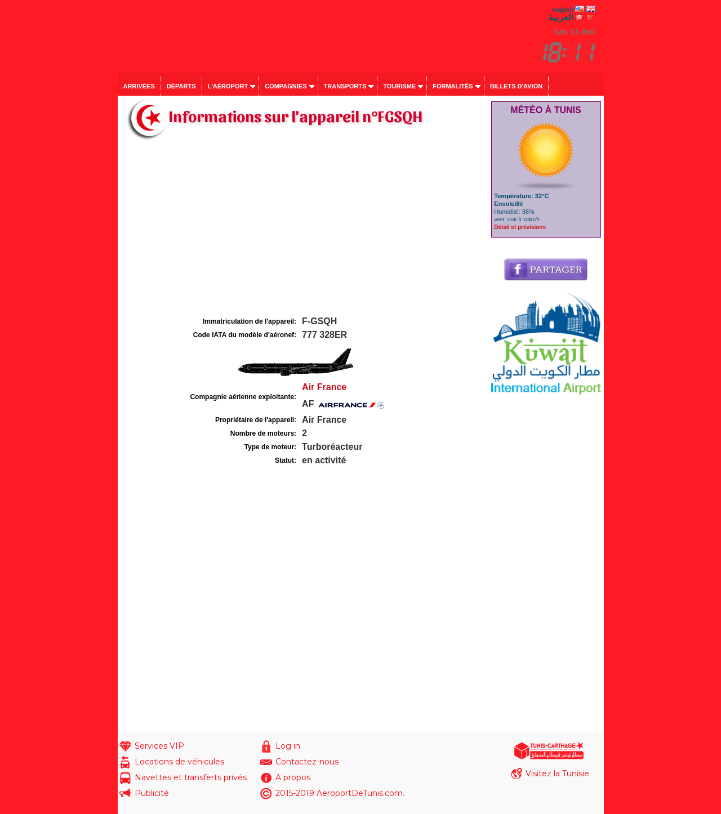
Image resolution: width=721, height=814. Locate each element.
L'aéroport (228, 86)
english (563, 9)
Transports (345, 86)
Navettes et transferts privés (191, 777)
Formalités (453, 86)
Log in (287, 746)
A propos (292, 777)
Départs (181, 86)
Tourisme (399, 86)
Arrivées (139, 86)
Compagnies (285, 86)
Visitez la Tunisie (557, 773)
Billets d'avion (516, 86)
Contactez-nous (307, 762)
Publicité (152, 793)
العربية (561, 17)
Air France (324, 387)
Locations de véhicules (179, 762)
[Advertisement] (303, 229)
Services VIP (159, 746)
